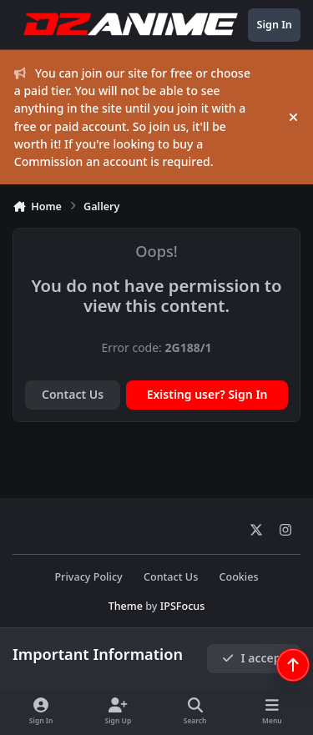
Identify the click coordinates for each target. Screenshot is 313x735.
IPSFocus (182, 606)
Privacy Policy (88, 577)
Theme (126, 606)
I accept (253, 658)
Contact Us (72, 394)
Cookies (238, 577)
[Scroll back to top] (293, 665)
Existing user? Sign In (207, 394)
